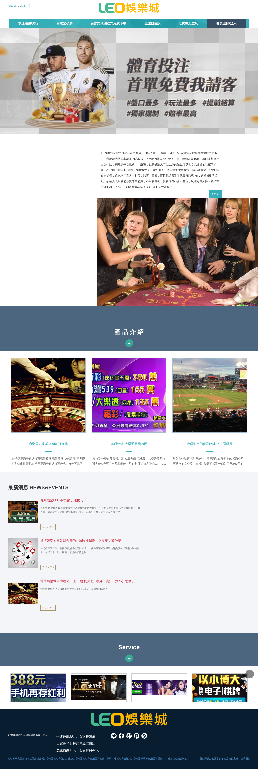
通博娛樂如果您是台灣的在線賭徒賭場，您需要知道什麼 (80, 540)
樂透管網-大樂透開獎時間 (129, 444)
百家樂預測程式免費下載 (108, 23)
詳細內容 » (48, 526)
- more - (215, 193)
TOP (249, 674)
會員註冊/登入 (226, 23)
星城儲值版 (152, 23)
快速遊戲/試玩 (28, 23)
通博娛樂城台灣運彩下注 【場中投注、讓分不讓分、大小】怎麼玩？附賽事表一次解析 (89, 582)
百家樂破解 (64, 23)
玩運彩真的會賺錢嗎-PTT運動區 (210, 444)
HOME (13, 5)
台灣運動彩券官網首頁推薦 (48, 444)
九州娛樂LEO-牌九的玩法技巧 (61, 500)
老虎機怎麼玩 (188, 23)
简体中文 (25, 5)
